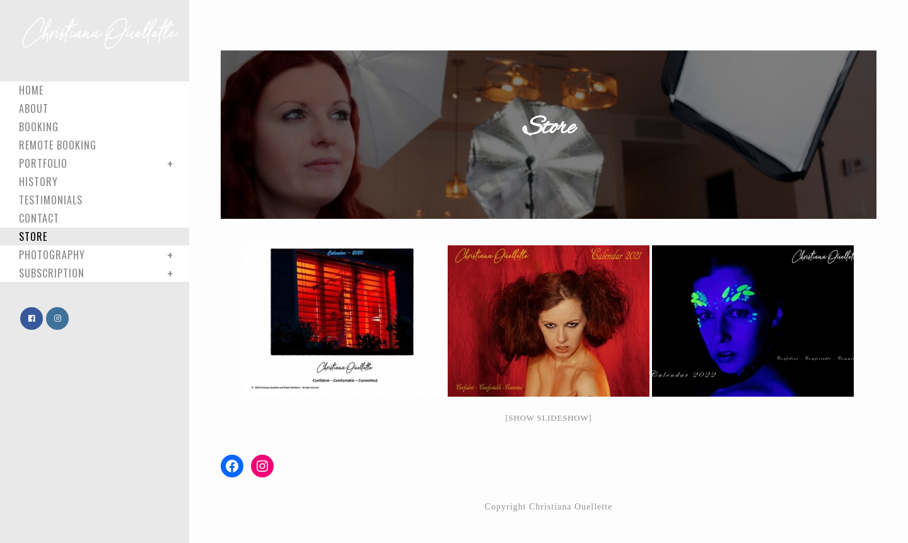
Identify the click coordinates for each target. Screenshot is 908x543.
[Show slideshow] (548, 418)
